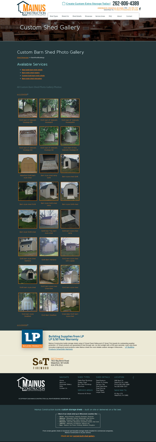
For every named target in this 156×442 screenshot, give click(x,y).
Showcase (88, 16)
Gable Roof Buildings (85, 380)
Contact (129, 16)
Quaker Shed (82, 382)
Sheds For (65, 16)
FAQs (61, 386)
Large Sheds (100, 392)
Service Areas (100, 16)
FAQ (110, 16)
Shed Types (54, 16)
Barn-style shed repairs (31, 73)
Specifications (100, 380)
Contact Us (63, 388)
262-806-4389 (126, 3)
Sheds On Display (102, 382)
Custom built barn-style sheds (33, 76)
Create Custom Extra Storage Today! (88, 3)
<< (18, 94)
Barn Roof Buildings (84, 384)
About (119, 16)
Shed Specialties (101, 386)
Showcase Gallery (65, 384)
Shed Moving (100, 388)
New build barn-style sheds (32, 70)
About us (62, 382)
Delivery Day (100, 384)
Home (61, 380)
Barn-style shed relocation (32, 78)
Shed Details (77, 16)
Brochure (81, 386)
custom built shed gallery (83, 436)
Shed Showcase (23, 57)
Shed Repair (100, 390)
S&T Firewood (57, 359)
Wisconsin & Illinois (84, 393)
